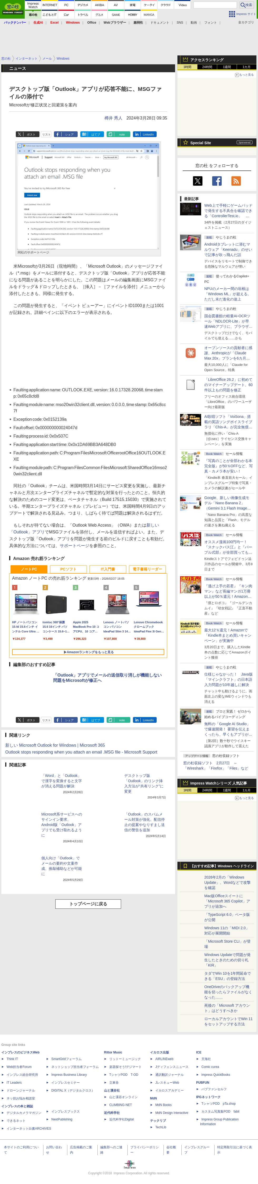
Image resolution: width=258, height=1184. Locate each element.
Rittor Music (113, 1052)
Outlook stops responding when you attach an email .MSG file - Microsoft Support (81, 752)
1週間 (227, 67)
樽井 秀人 (113, 118)
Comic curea (210, 1067)
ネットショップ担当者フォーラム (75, 1067)
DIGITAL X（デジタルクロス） (73, 1090)
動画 (194, 22)
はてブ (95, 134)
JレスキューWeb (167, 1082)
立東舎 (114, 1082)
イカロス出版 (159, 1052)
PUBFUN (202, 1082)
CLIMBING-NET (120, 1105)
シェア (69, 134)
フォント (210, 22)
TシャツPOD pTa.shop (218, 1103)
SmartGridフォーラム (66, 1059)
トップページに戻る (88, 904)
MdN (153, 1098)
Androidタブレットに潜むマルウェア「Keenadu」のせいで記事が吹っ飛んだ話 (228, 249)
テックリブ (158, 1121)
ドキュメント (159, 22)
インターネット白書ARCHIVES (29, 1128)
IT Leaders (14, 1082)
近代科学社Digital (121, 1119)
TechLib (160, 1127)
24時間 (207, 67)
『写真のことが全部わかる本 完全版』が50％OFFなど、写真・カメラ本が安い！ (228, 466)
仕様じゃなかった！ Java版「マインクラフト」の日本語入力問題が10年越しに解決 (228, 679)
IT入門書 (108, 569)
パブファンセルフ (214, 1089)
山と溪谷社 (112, 1090)
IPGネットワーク (208, 1097)
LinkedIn (148, 134)
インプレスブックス (65, 1111)
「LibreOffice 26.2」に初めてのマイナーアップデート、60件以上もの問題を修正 (228, 384)
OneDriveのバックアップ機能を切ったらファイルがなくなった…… (228, 992)
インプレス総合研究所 (22, 1075)
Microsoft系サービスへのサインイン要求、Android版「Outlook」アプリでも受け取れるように (61, 824)
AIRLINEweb (164, 1059)
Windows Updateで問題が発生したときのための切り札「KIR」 (227, 960)
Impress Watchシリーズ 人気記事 (218, 783)
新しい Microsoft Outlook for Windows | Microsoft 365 (55, 745)
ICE (198, 1052)
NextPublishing (61, 1119)
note (122, 134)
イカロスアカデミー (169, 1090)
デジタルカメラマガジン (24, 1113)
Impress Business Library (69, 1075)
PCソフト (68, 569)
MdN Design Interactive (171, 1113)
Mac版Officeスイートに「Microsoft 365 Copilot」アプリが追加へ (227, 901)
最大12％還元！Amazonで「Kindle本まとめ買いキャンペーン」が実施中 (227, 635)
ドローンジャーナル (21, 1090)
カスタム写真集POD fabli (220, 1111)
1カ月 (247, 67)
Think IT (12, 1059)
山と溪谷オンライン (123, 1097)
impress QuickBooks (215, 1075)
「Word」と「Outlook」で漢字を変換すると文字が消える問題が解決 (61, 780)
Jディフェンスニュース (171, 1067)
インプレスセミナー (65, 1082)
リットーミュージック (125, 1059)
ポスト (31, 134)
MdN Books (163, 1105)
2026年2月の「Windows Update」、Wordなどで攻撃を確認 (227, 882)
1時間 (187, 67)
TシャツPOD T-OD (123, 1075)
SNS (180, 22)
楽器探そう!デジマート (125, 1067)
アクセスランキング (207, 60)
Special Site (200, 143)
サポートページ (74, 545)
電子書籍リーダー (147, 569)
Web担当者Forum (19, 1067)
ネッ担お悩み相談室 (21, 1098)
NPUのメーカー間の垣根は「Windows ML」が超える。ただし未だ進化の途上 (227, 294)
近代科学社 (112, 1113)
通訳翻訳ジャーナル (169, 1075)
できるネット (16, 1121)
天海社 (206, 1059)
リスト (46, 134)
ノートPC (29, 569)
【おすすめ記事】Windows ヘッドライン (222, 866)
